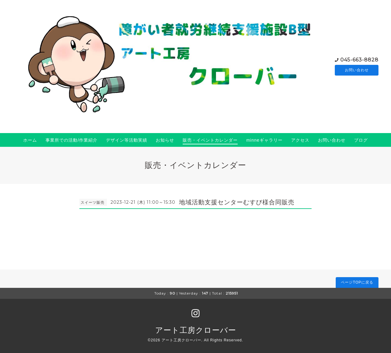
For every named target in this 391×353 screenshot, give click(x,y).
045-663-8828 (359, 59)
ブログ (361, 140)
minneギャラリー (264, 140)
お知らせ (165, 140)
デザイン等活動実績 (126, 140)
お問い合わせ (357, 70)
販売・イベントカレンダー (210, 140)
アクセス (300, 140)
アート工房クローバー (195, 330)
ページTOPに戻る (357, 282)
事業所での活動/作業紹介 (71, 140)
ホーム (30, 140)
